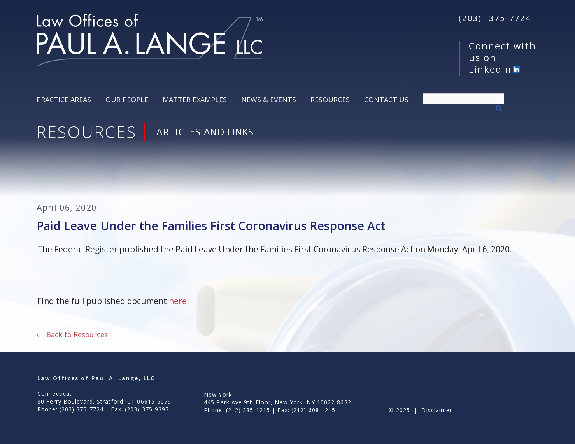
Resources (330, 99)
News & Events (268, 99)
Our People (126, 99)
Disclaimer (436, 410)
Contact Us (386, 99)
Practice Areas (64, 99)
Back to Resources (72, 334)
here (178, 300)
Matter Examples (195, 99)
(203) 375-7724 (495, 18)
